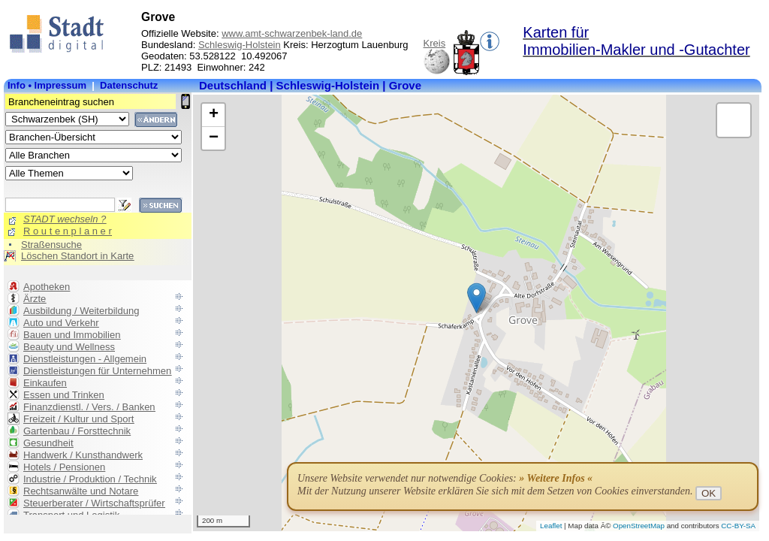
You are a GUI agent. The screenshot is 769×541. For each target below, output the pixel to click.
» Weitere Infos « (556, 478)
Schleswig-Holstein (239, 44)
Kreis (435, 43)
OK (708, 493)
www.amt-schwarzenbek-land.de (292, 33)
